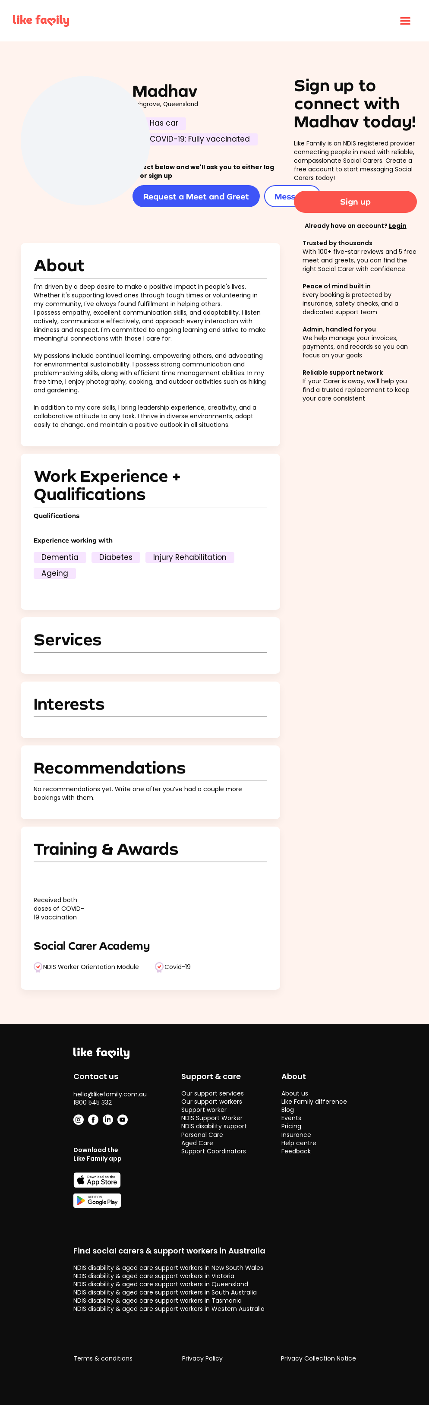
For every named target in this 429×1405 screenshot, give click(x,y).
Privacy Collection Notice (318, 1358)
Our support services (212, 1093)
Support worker (204, 1109)
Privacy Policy (202, 1358)
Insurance (296, 1134)
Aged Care (197, 1143)
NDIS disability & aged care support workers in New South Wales (168, 1267)
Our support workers (211, 1101)
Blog (287, 1109)
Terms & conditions (102, 1358)
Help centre (298, 1143)
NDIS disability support (214, 1126)
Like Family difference (314, 1101)
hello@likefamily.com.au (110, 1094)
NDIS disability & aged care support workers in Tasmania (157, 1300)
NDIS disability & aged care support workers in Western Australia (169, 1308)
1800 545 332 (92, 1102)
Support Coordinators (213, 1151)
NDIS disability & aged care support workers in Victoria (153, 1276)
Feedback (296, 1151)
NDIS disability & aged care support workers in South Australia (165, 1292)
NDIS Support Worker (212, 1118)
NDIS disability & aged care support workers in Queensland (160, 1284)
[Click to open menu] (405, 21)
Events (291, 1118)
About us (294, 1093)
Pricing (291, 1126)
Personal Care (202, 1134)
